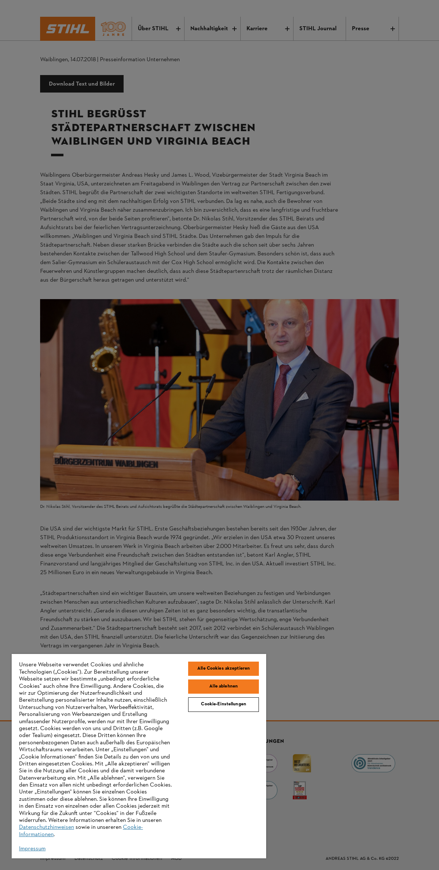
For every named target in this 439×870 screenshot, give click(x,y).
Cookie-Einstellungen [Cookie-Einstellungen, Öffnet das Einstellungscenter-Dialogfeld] (223, 704)
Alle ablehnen (223, 686)
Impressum (32, 849)
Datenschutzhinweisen (46, 827)
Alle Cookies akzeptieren (223, 668)
